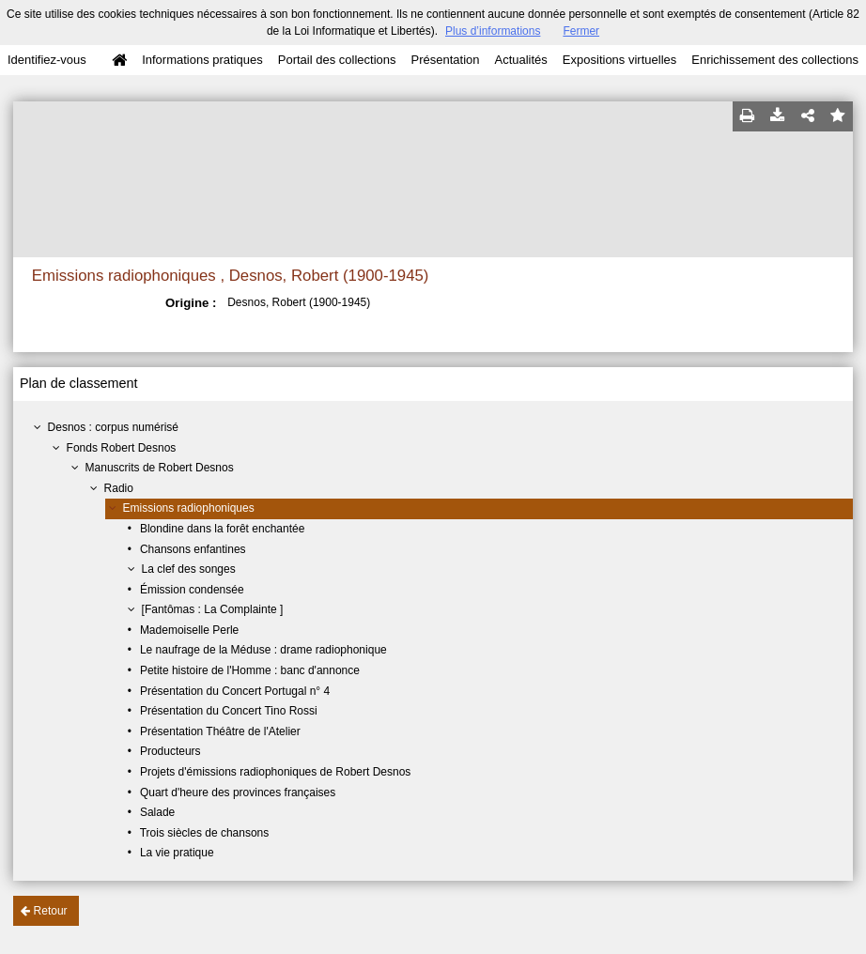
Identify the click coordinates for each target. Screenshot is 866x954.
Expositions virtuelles (619, 60)
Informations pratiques (202, 60)
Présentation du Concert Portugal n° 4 (235, 691)
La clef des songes (189, 569)
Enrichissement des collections (774, 60)
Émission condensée (192, 589)
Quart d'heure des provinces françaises (237, 792)
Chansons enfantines (193, 549)
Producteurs (170, 751)
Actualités (520, 60)
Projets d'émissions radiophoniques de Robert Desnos (275, 771)
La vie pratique (177, 852)
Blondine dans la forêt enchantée (222, 528)
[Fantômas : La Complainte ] (213, 609)
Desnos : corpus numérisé (113, 427)
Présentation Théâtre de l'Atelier (220, 731)
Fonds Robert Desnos (122, 447)
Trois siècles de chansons (205, 832)
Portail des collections (337, 60)
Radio (118, 488)
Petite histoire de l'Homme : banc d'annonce (250, 670)
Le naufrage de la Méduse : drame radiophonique (263, 649)
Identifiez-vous (47, 60)
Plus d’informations (492, 31)
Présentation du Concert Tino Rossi (228, 710)
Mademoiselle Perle (189, 630)
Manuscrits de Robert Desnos (159, 467)
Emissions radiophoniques (189, 508)
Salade (157, 812)
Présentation (444, 60)
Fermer (581, 31)
